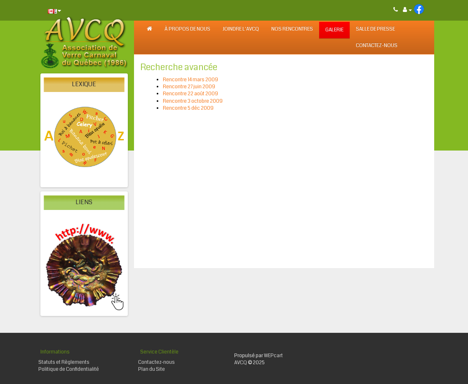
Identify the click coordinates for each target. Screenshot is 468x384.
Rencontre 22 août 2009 (190, 93)
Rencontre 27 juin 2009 (189, 86)
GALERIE (334, 29)
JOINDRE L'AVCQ (241, 29)
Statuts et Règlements (63, 362)
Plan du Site (151, 369)
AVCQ (240, 362)
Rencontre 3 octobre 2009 (193, 101)
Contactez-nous (376, 45)
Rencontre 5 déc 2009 (188, 108)
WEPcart (273, 355)
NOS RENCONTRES (292, 29)
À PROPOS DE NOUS (187, 29)
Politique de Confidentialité (68, 369)
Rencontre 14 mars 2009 (190, 79)
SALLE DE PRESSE (375, 29)
